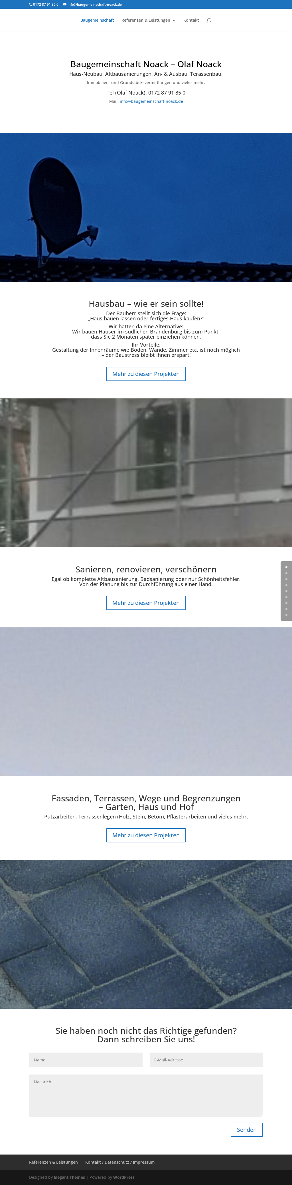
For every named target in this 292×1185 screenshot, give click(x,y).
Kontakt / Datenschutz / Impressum (120, 1162)
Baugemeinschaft (97, 20)
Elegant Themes (69, 1177)
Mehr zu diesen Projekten (146, 374)
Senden (247, 1129)
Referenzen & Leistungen (145, 20)
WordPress (124, 1177)
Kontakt (191, 20)
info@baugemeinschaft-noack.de (151, 101)
